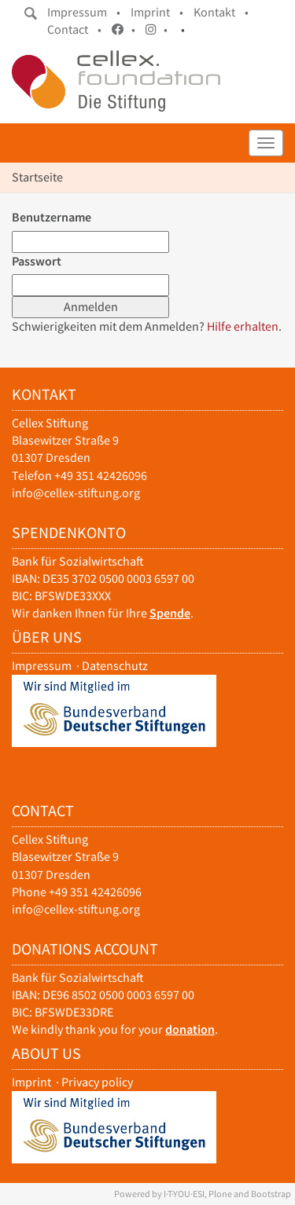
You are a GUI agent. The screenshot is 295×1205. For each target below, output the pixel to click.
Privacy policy (97, 1082)
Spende (169, 613)
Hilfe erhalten (242, 326)
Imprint (31, 1082)
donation (190, 1029)
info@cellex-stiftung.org (76, 492)
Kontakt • (221, 12)
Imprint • (157, 12)
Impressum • (83, 12)
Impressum (42, 665)
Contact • (74, 29)
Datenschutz (115, 665)
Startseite (37, 177)
